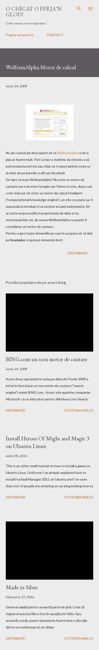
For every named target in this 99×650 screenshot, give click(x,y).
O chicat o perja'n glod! (34, 11)
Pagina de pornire (20, 35)
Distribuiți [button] (77, 253)
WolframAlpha (67, 153)
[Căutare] (79, 8)
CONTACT (54, 35)
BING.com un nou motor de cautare (46, 359)
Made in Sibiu (22, 587)
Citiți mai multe (78, 410)
